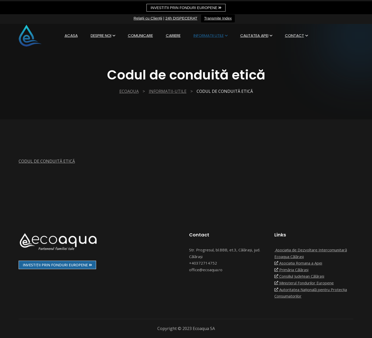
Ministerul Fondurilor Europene (304, 282)
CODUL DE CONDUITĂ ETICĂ (47, 161)
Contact (294, 35)
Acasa (71, 35)
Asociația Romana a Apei (298, 263)
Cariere (173, 35)
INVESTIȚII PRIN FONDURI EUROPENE (57, 264)
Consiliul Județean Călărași (299, 276)
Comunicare (140, 35)
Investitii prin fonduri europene (186, 8)
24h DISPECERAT (181, 18)
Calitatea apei (254, 35)
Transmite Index (218, 18)
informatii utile (208, 35)
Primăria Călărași (291, 269)
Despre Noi (101, 35)
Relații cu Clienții (148, 18)
